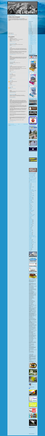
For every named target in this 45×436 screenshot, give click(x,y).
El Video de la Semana (31, 195)
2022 (30, 22)
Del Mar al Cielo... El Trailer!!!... (33, 41)
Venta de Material (30, 247)
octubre (31, 33)
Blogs (29, 188)
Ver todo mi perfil (32, 384)
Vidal (10, 47)
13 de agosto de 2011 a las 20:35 (13, 92)
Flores (29, 204)
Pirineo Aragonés (30, 232)
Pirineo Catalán (30, 233)
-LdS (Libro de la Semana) (31, 175)
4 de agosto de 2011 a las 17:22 (13, 54)
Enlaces (29, 196)
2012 (30, 30)
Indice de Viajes (30, 211)
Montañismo (30, 224)
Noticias (29, 227)
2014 (30, 28)
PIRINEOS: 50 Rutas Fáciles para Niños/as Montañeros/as (32, 235)
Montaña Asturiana (30, 219)
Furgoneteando (30, 206)
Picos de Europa (30, 230)
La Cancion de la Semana (31, 214)
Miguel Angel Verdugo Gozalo (13, 43)
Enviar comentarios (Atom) (13, 125)
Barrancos (30, 185)
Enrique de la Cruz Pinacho (12, 94)
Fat (29, 203)
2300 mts (30, 183)
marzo (30, 48)
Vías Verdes (30, 249)
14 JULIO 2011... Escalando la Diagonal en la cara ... (33, 35)
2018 (30, 25)
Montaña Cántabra (30, 220)
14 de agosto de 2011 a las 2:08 (13, 97)
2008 (30, 52)
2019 (30, 24)
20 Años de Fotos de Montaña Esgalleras (33, 177)
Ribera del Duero (30, 239)
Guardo (29, 209)
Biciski (29, 187)
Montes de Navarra (30, 225)
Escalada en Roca (30, 198)
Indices (29, 212)
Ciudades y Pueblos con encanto (32, 190)
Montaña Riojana (30, 222)
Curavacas (30, 192)
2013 (30, 29)
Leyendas (30, 216)
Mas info (30, 217)
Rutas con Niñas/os (31, 241)
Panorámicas (30, 228)
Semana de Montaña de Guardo (32, 242)
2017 (30, 26)
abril (30, 47)
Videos (29, 250)
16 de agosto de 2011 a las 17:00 (13, 120)
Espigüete (30, 200)
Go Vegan (30, 208)
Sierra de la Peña (30, 244)
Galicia (29, 207)
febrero (31, 49)
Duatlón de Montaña (31, 193)
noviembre (31, 32)
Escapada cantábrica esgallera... (33, 39)
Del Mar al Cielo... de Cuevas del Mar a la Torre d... (33, 44)
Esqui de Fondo (30, 201)
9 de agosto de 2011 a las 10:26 (13, 88)
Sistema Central (30, 245)
